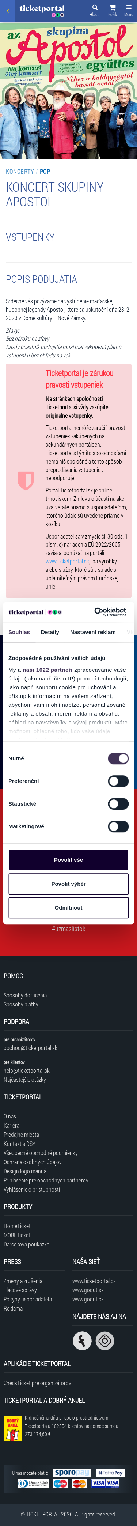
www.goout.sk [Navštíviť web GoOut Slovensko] (88, 1290)
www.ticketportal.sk (67, 561)
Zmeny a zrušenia (23, 1281)
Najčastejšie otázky (25, 1079)
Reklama (13, 1308)
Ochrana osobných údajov (33, 1162)
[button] (112, 11)
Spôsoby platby (21, 1004)
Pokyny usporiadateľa (28, 1299)
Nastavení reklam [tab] (93, 632)
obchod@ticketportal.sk (30, 1047)
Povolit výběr (68, 884)
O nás (10, 1116)
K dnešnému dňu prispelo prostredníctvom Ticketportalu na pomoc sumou (71, 1426)
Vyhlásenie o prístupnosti (32, 1189)
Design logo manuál (25, 1171)
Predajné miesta (21, 1134)
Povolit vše (68, 859)
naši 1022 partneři (48, 670)
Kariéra (11, 1125)
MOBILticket (17, 1235)
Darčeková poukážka (26, 1244)
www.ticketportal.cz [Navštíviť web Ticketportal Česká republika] (93, 1281)
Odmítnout (69, 907)
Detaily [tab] (50, 632)
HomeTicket (17, 1226)
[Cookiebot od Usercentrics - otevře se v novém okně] (95, 612)
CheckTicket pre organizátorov (37, 1383)
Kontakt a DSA (20, 1143)
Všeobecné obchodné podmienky (41, 1152)
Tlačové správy (20, 1290)
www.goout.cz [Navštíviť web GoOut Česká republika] (87, 1299)
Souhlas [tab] (19, 632)
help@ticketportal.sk (27, 1070)
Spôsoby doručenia (25, 995)
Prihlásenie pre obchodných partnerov (46, 1180)
